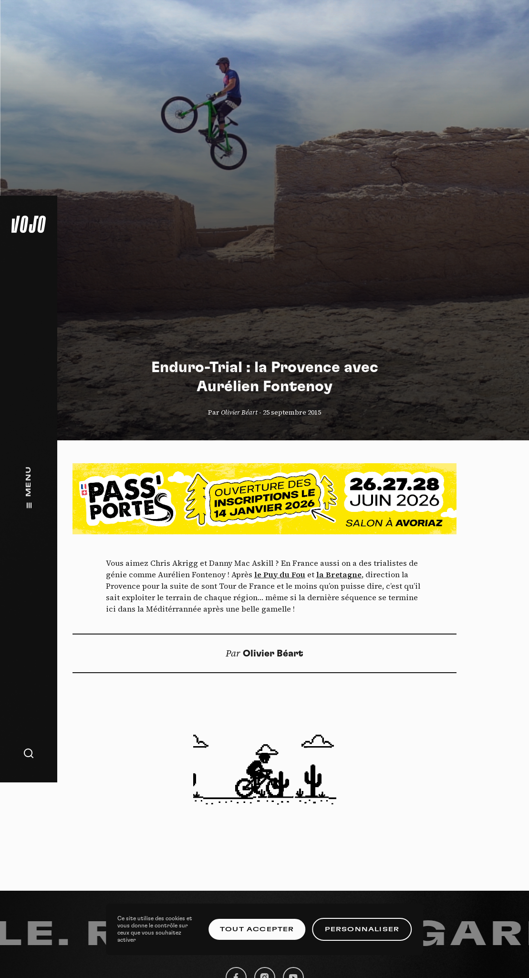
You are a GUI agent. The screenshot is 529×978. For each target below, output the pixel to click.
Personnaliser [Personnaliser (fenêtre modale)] (362, 929)
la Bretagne (339, 574)
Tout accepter (257, 929)
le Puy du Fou (279, 574)
